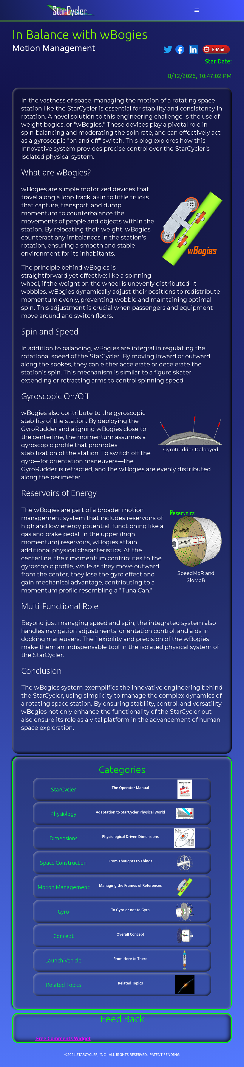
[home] (72, 10)
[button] (197, 10)
